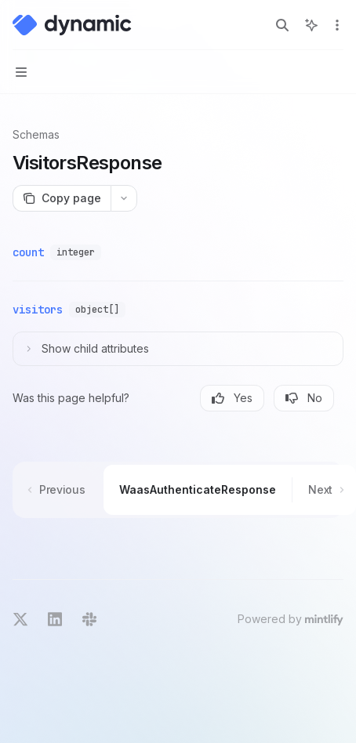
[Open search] (282, 25)
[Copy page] (62, 198)
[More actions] (335, 25)
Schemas (36, 134)
